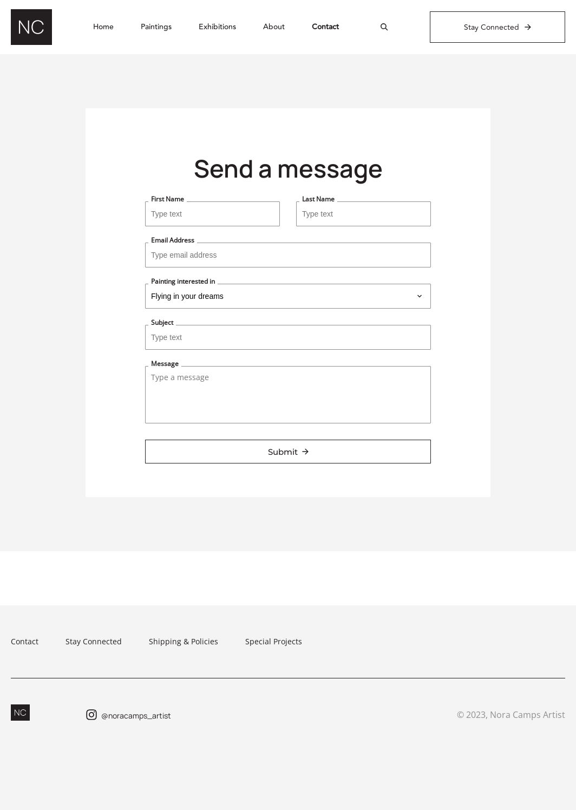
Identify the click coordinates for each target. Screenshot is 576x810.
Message (165, 363)
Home (103, 27)
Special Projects (273, 641)
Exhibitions (217, 27)
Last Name (318, 199)
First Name (167, 199)
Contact (325, 27)
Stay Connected (94, 641)
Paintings (156, 27)
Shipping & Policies (183, 641)
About (274, 27)
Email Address (172, 240)
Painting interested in (183, 281)
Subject (162, 322)
